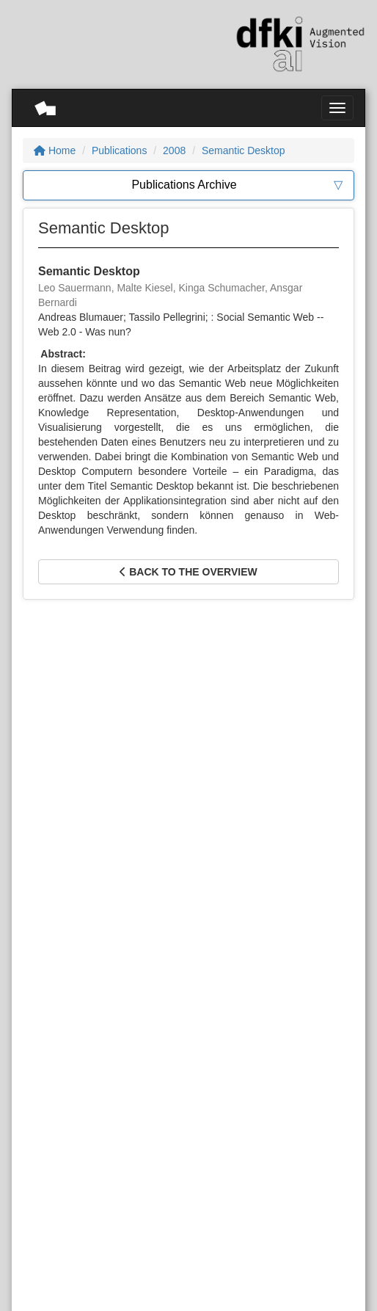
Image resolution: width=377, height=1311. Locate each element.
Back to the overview (188, 572)
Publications (119, 150)
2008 (174, 150)
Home (55, 150)
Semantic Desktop (243, 150)
